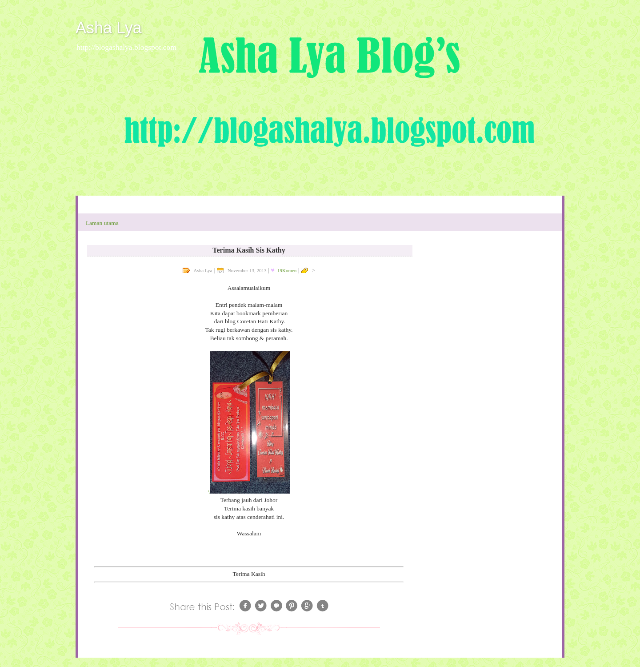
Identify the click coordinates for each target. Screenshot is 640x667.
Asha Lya (109, 28)
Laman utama (102, 223)
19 (286, 270)
